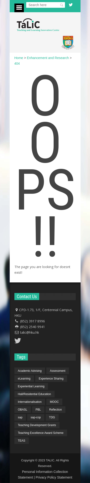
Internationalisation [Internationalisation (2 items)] (30, 402)
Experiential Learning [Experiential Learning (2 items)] (31, 386)
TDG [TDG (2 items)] (52, 417)
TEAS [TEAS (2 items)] (21, 440)
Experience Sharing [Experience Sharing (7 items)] (51, 378)
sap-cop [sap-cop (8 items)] (36, 417)
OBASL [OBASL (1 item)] (22, 409)
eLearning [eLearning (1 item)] (24, 378)
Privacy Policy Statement (54, 477)
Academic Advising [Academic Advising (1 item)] (30, 370)
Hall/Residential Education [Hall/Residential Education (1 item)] (34, 394)
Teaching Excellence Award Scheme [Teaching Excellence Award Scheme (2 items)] (41, 433)
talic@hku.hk (29, 332)
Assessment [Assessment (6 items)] (57, 370)
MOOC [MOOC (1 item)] (54, 402)
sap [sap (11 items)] (20, 417)
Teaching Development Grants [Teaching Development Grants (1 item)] (37, 425)
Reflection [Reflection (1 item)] (55, 409)
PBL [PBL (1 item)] (38, 409)
